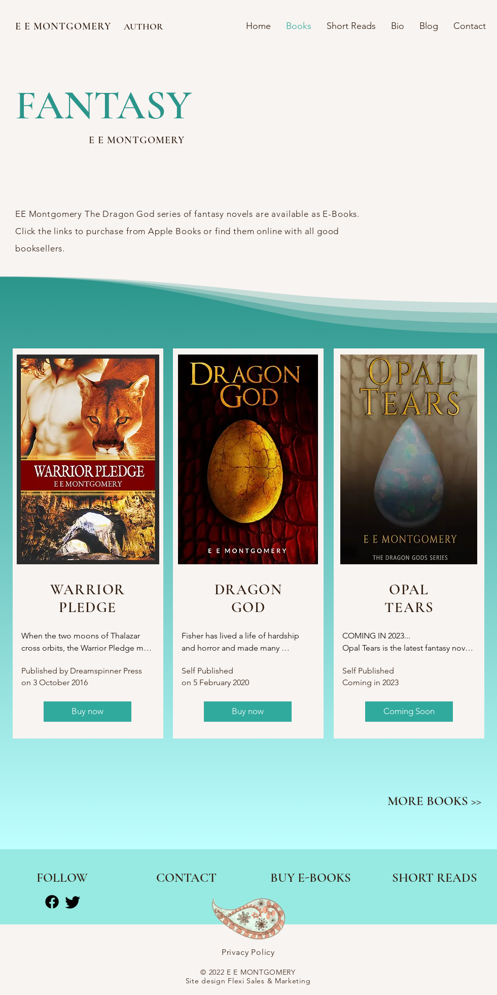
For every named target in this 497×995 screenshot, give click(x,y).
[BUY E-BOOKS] (311, 878)
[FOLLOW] (62, 878)
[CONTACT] (186, 878)
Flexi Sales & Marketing (269, 980)
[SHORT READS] (434, 878)
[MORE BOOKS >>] (434, 801)
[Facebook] (52, 902)
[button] (409, 711)
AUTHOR (143, 26)
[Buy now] (87, 711)
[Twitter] (73, 902)
